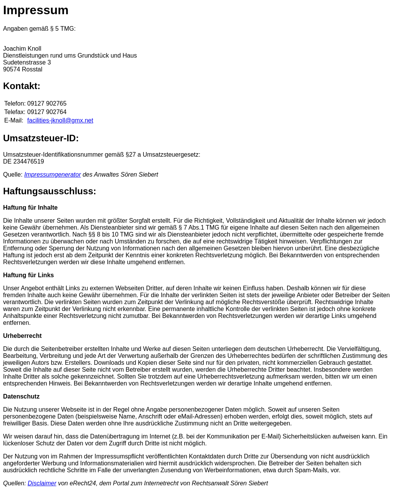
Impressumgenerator (52, 174)
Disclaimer (42, 483)
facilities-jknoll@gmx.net (60, 120)
